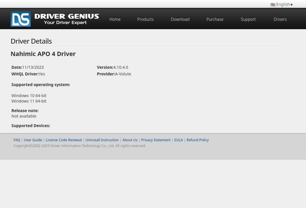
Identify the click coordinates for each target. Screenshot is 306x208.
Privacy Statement (156, 140)
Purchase (215, 19)
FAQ (17, 140)
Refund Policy (198, 140)
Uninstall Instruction (102, 140)
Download (180, 19)
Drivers (280, 19)
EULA (178, 140)
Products (145, 19)
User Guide (33, 140)
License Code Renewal (64, 140)
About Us (130, 140)
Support (248, 19)
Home (115, 19)
